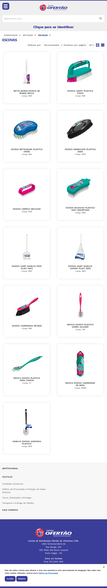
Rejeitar (22, 578)
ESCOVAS (43, 35)
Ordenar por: (34, 45)
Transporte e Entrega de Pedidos (18, 503)
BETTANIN (28, 35)
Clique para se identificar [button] (53, 27)
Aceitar (10, 578)
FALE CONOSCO (10, 510)
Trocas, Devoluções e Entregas (16, 497)
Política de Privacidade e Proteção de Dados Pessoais (24, 491)
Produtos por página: (75, 45)
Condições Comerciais (12, 483)
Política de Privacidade (48, 573)
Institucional (10, 468)
